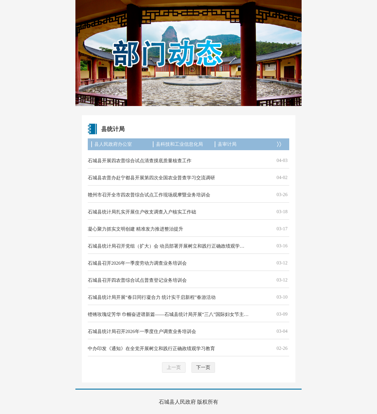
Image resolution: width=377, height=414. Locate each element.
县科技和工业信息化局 (179, 144)
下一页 (203, 367)
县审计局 (227, 144)
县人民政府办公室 (113, 144)
